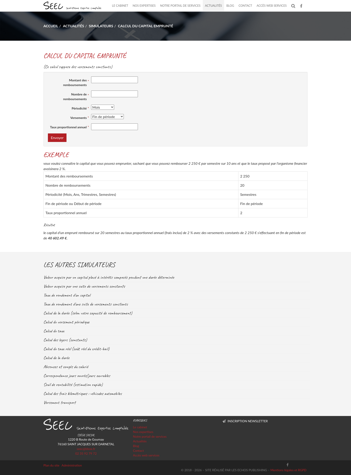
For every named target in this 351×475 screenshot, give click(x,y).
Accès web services (272, 5)
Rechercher (294, 5)
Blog (230, 5)
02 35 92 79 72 (86, 453)
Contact (245, 5)
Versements (78, 118)
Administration (72, 465)
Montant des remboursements (75, 82)
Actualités (213, 5)
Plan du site (51, 465)
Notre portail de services (180, 5)
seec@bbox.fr (86, 449)
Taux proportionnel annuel (68, 127)
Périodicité (79, 108)
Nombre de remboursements (75, 96)
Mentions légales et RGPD (288, 470)
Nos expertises (144, 5)
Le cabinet (120, 5)
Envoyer (57, 137)
